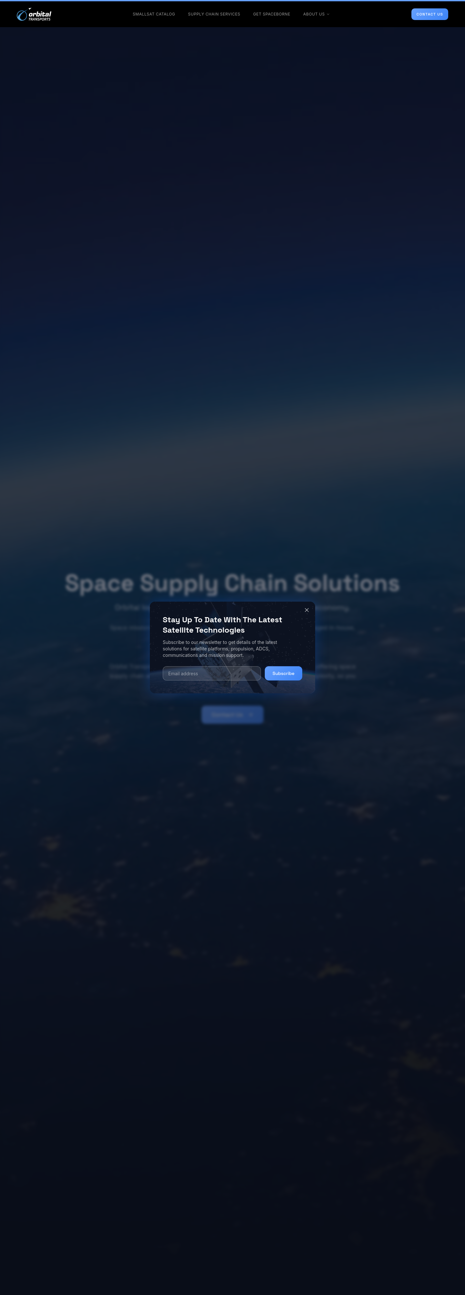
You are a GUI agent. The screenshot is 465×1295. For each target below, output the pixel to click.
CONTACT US (430, 14)
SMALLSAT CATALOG (154, 14)
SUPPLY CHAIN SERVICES (214, 14)
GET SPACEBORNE (271, 14)
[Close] (307, 610)
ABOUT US (316, 14)
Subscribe (283, 673)
